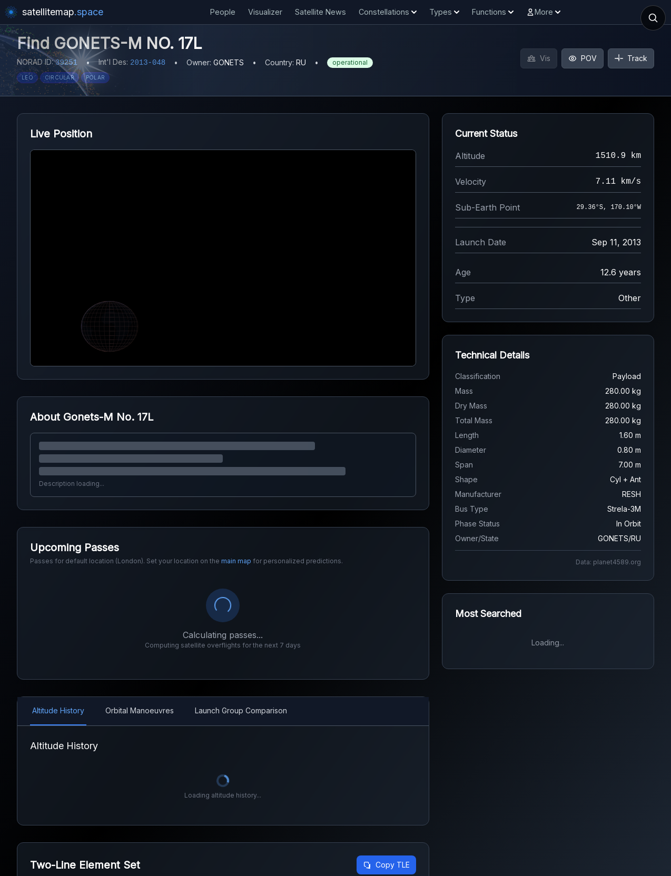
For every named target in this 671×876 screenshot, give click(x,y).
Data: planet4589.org (608, 562)
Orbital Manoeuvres (139, 710)
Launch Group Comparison (241, 710)
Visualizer (265, 11)
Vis (538, 58)
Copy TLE (386, 864)
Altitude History (58, 710)
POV (582, 58)
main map (236, 561)
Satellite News (320, 11)
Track (631, 58)
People (222, 11)
